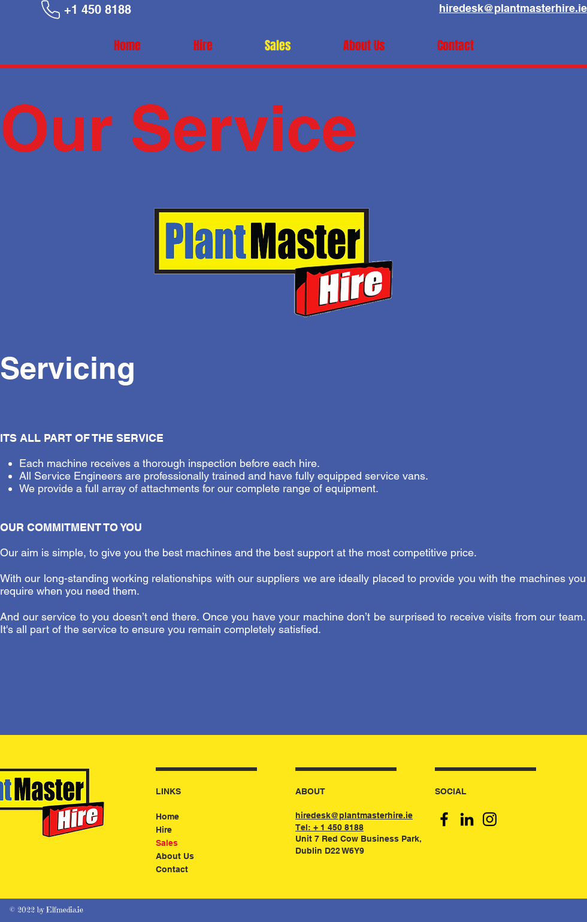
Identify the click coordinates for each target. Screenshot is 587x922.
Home (167, 816)
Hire (164, 829)
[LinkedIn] (467, 819)
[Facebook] (444, 819)
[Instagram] (489, 819)
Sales (167, 843)
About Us (175, 856)
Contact (172, 869)
